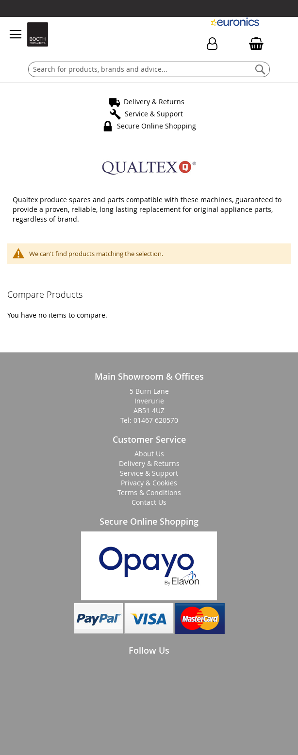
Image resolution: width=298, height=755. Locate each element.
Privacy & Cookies (149, 482)
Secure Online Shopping (156, 125)
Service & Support (154, 113)
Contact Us (149, 502)
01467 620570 (155, 420)
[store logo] (37, 34)
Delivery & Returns (154, 101)
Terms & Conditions (149, 492)
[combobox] (149, 69)
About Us (149, 453)
